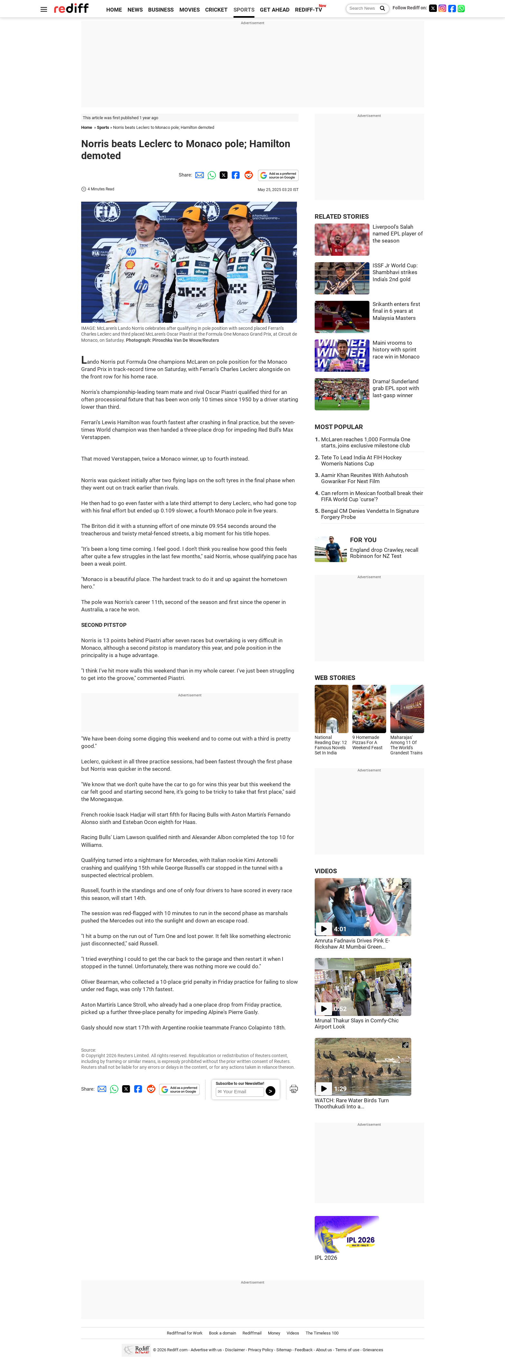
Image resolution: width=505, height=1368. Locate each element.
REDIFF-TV (308, 10)
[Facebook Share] (235, 175)
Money (274, 1333)
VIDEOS (326, 871)
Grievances (373, 1349)
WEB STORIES (335, 678)
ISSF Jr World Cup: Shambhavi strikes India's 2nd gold (395, 272)
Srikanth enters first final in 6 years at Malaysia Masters (396, 311)
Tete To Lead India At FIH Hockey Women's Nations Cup (361, 460)
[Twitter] (433, 8)
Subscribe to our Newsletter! (240, 1083)
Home (86, 127)
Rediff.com (177, 1349)
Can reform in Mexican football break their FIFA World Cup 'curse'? (372, 496)
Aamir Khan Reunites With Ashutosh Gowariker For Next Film (364, 478)
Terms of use (347, 1349)
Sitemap (283, 1349)
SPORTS (243, 10)
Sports (103, 127)
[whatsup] (462, 8)
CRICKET (216, 10)
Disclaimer (235, 1349)
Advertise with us (206, 1349)
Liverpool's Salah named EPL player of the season (398, 234)
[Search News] (380, 9)
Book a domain (222, 1333)
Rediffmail (252, 1333)
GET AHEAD (275, 10)
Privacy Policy (260, 1349)
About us (324, 1349)
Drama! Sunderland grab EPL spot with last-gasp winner (396, 388)
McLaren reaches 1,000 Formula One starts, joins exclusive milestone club (365, 442)
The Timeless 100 (322, 1333)
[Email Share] (198, 175)
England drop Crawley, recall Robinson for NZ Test (384, 553)
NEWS (135, 10)
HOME (114, 10)
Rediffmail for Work (185, 1333)
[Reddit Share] (247, 175)
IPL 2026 (326, 1258)
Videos (293, 1333)
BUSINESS (161, 10)
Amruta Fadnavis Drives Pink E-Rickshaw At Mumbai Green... (352, 944)
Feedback (304, 1349)
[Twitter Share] (223, 175)
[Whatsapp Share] (211, 175)
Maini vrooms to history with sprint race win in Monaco (396, 350)
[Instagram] (442, 8)
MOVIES (189, 10)
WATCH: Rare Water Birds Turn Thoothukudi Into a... (352, 1103)
